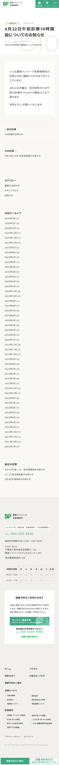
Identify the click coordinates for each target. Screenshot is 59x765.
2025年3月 (10, 276)
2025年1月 (10, 286)
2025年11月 (11, 237)
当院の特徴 (11, 695)
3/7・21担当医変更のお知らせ (19, 474)
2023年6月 (10, 373)
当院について (11, 690)
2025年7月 (10, 257)
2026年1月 (10, 228)
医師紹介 (35, 696)
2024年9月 (10, 301)
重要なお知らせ (12, 185)
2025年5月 (10, 267)
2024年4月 (10, 325)
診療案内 (9, 710)
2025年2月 (10, 281)
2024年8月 (10, 305)
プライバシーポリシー (13, 736)
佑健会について (12, 704)
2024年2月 (10, 334)
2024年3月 (10, 330)
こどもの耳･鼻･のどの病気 (41, 719)
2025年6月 (10, 262)
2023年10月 (11, 354)
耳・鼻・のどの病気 (13, 719)
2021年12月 (11, 431)
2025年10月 (11, 242)
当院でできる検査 (13, 727)
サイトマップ (28, 736)
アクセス (33, 668)
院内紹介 (10, 700)
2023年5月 (10, 378)
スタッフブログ (11, 190)
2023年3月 (10, 383)
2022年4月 (10, 417)
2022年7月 (10, 402)
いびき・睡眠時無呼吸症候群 (42, 723)
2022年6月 (10, 407)
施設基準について (38, 704)
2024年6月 (10, 315)
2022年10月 (11, 393)
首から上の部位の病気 (15, 723)
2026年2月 (10, 223)
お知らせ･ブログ (37, 675)
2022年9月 (10, 398)
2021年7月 (10, 446)
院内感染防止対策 (38, 700)
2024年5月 (10, 320)
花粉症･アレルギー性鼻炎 (16, 715)
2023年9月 (10, 359)
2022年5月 (10, 412)
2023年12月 (11, 344)
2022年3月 (10, 422)
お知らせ (12, 23)
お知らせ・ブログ (19, 41)
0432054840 (22, 533)
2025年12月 (11, 232)
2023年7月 (10, 368)
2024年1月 (10, 339)
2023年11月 (11, 349)
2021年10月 (11, 441)
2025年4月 (10, 271)
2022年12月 (11, 388)
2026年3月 (10, 218)
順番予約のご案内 (13, 682)
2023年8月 (10, 364)
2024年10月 (11, 296)
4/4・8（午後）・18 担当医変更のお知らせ (25, 469)
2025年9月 (10, 247)
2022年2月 (10, 427)
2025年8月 (10, 252)
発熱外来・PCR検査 (39, 715)
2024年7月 (10, 310)
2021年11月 (11, 436)
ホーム (7, 41)
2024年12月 (11, 291)
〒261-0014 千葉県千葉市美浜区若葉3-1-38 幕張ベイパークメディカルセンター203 (23, 549)
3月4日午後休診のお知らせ (18, 479)
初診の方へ (10, 675)
